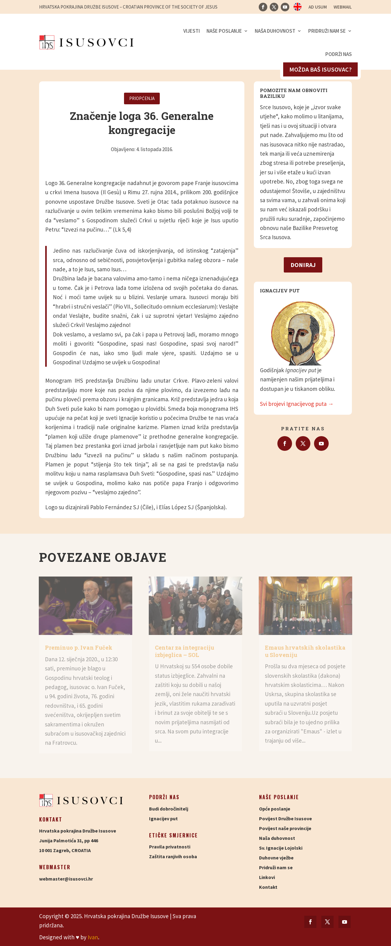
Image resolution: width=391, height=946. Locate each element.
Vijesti (191, 31)
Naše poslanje (224, 31)
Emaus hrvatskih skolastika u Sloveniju (305, 651)
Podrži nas (338, 54)
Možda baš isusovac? (320, 69)
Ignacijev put (163, 818)
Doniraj (303, 265)
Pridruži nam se (327, 31)
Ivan (93, 937)
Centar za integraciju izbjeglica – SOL (184, 651)
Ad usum (318, 7)
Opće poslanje (274, 809)
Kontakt (268, 887)
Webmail (343, 7)
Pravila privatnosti (169, 847)
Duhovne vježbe (276, 858)
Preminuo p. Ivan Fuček (78, 647)
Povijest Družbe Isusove (285, 818)
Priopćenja (142, 98)
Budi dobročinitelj (168, 809)
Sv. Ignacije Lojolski (280, 848)
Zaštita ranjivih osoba (173, 856)
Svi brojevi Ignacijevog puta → (297, 403)
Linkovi (267, 877)
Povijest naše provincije (285, 828)
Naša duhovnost (275, 31)
